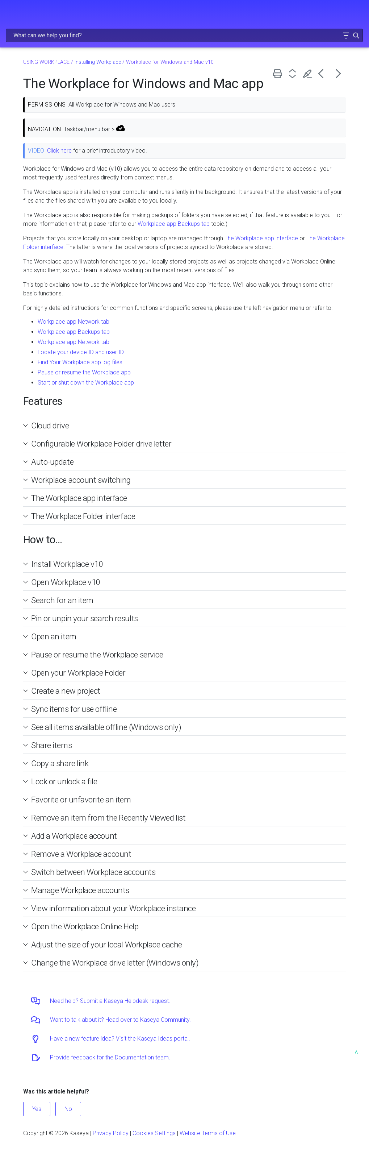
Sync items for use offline (74, 709)
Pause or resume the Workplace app (84, 372)
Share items (51, 745)
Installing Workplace (98, 62)
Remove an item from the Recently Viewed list (108, 817)
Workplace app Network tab (73, 321)
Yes (36, 1108)
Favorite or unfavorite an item (81, 799)
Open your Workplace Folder (78, 672)
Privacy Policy (111, 1133)
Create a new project (65, 691)
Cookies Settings (154, 1133)
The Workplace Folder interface (83, 516)
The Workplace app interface (261, 238)
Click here (59, 150)
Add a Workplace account (74, 836)
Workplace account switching (81, 480)
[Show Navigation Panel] (9, 12)
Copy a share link (59, 763)
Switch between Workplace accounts (93, 872)
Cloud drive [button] (47, 425)
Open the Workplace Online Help (85, 926)
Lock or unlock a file (64, 781)
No (68, 1108)
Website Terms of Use (208, 1133)
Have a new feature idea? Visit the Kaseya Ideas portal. (120, 1038)
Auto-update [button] (49, 461)
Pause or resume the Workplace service (97, 654)
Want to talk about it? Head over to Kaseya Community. (120, 1019)
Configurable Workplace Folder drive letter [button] (98, 443)
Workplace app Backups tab (174, 223)
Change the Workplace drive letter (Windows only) (115, 962)
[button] (345, 35)
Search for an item (62, 600)
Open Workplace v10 (65, 582)
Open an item (53, 636)
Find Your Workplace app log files (80, 362)
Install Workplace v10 (67, 564)
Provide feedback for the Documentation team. (110, 1057)
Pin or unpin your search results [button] (81, 618)
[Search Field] (184, 35)
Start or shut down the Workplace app (86, 382)
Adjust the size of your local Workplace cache (106, 944)
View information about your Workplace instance (113, 908)
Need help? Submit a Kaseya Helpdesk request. (110, 1000)
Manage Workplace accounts (80, 890)
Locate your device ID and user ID (81, 352)
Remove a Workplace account (81, 854)
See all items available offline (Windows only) (106, 727)
